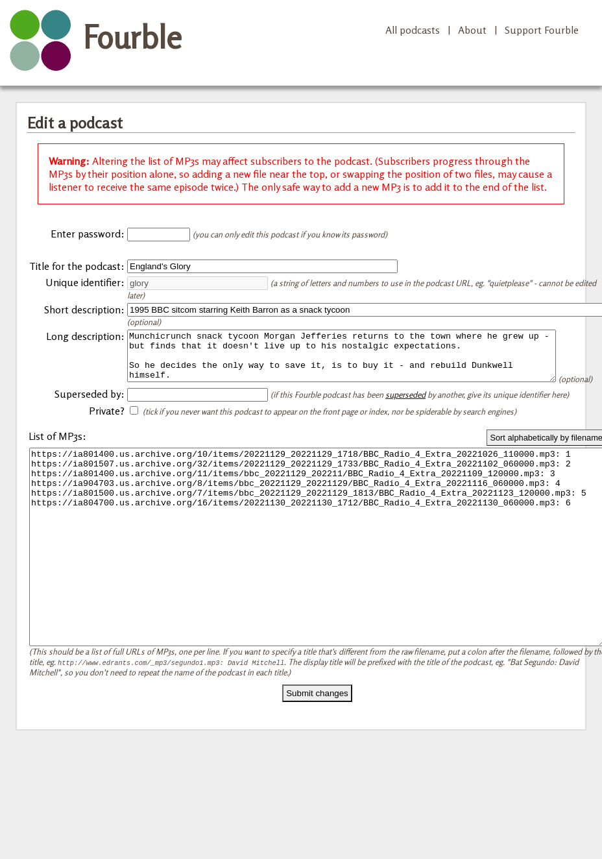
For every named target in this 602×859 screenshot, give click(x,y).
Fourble (132, 37)
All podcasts (412, 29)
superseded (405, 412)
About (472, 29)
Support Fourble (542, 29)
